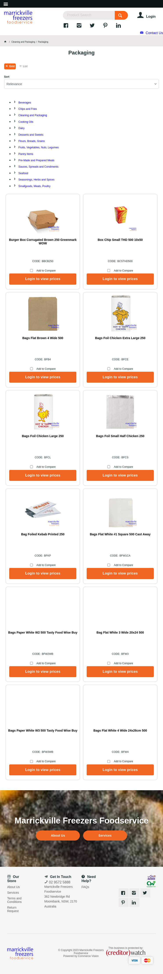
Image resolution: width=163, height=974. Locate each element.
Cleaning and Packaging (32, 115)
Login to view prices (42, 279)
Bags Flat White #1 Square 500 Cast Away (120, 534)
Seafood (23, 173)
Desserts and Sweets (30, 134)
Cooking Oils (25, 121)
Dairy (21, 128)
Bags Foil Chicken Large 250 (43, 436)
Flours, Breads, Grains (31, 141)
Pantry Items (25, 154)
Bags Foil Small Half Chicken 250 (120, 436)
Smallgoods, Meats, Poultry (34, 186)
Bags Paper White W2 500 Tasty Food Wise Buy (42, 632)
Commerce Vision (88, 956)
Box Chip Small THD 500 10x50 (120, 240)
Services (105, 835)
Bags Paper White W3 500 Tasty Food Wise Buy (42, 730)
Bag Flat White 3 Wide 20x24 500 (120, 632)
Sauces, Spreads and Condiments (38, 166)
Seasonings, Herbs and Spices (36, 179)
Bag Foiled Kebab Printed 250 (42, 534)
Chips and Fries (27, 108)
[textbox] (89, 15)
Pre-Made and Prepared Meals (36, 160)
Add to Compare (46, 270)
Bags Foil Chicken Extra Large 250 (120, 338)
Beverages (24, 102)
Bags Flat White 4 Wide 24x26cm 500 (120, 730)
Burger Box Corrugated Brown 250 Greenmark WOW (43, 241)
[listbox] (81, 84)
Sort (6, 76)
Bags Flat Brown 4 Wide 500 (42, 338)
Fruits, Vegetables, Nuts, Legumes (38, 147)
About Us (58, 835)
